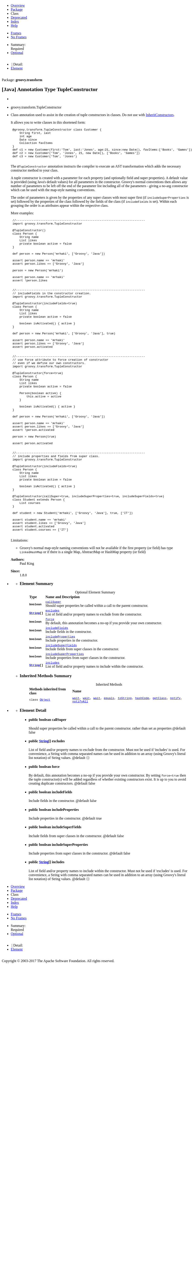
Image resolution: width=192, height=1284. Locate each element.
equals (109, 772)
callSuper (53, 671)
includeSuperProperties (64, 727)
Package (17, 9)
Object (45, 774)
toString (125, 772)
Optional (17, 53)
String (34, 682)
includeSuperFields (61, 717)
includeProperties (60, 708)
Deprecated (19, 17)
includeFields (56, 699)
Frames (16, 33)
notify (175, 772)
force (49, 689)
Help (14, 25)
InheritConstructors (159, 115)
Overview (18, 5)
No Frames (19, 37)
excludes (52, 680)
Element (17, 68)
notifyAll (80, 776)
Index (15, 21)
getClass (160, 772)
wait (75, 772)
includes (52, 736)
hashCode (142, 772)
